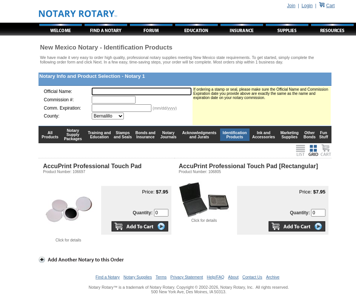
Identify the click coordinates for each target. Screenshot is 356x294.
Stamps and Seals (123, 135)
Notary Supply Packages (73, 134)
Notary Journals (168, 135)
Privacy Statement (186, 277)
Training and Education (99, 135)
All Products (50, 135)
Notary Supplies (137, 277)
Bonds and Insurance (146, 135)
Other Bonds (310, 135)
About (233, 277)
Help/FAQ (215, 277)
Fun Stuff (323, 135)
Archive (273, 277)
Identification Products (235, 135)
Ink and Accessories (263, 135)
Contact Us (252, 277)
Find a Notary (108, 277)
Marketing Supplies (289, 135)
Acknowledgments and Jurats (199, 135)
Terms (161, 277)
